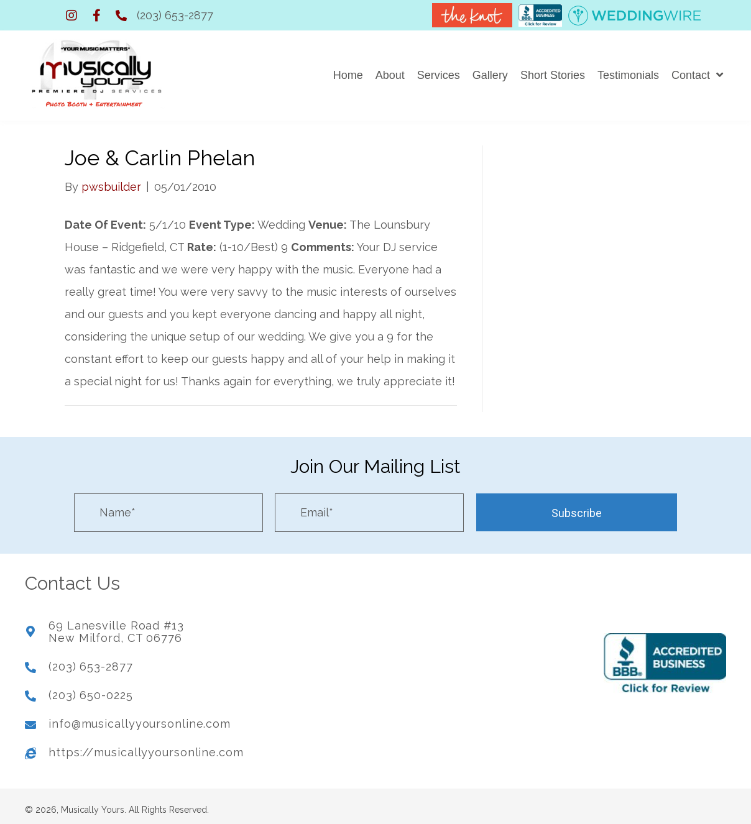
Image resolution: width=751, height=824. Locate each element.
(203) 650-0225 (90, 690)
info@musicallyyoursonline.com (139, 719)
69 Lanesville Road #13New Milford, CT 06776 (116, 628)
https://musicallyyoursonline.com (146, 747)
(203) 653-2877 (175, 15)
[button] (71, 15)
